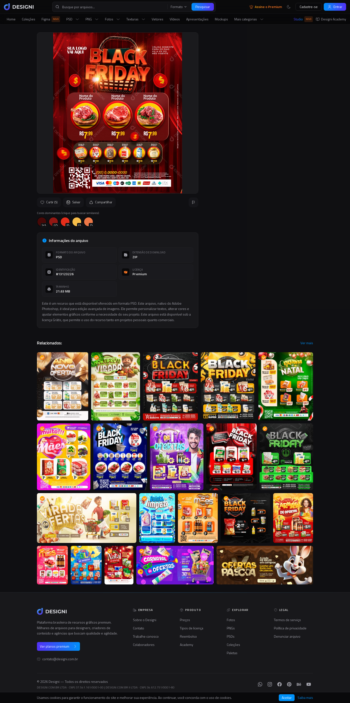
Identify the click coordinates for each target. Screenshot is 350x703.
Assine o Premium (265, 6)
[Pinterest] (289, 684)
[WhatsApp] (260, 684)
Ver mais (306, 343)
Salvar (73, 202)
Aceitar (287, 697)
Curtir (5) (49, 202)
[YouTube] (308, 684)
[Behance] (299, 684)
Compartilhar (100, 202)
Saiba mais (305, 697)
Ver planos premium (58, 646)
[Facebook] (279, 684)
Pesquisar (202, 6)
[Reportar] (193, 202)
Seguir (301, 152)
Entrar (335, 6)
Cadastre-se (309, 6)
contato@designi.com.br (60, 659)
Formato (179, 6)
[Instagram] (269, 684)
